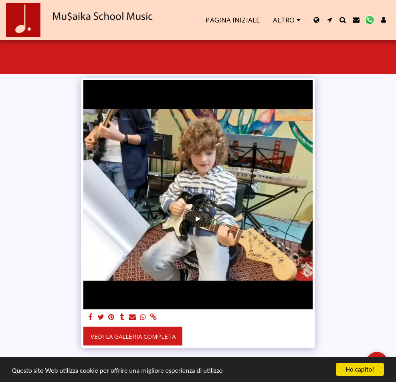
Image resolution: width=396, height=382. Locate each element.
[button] (329, 19)
